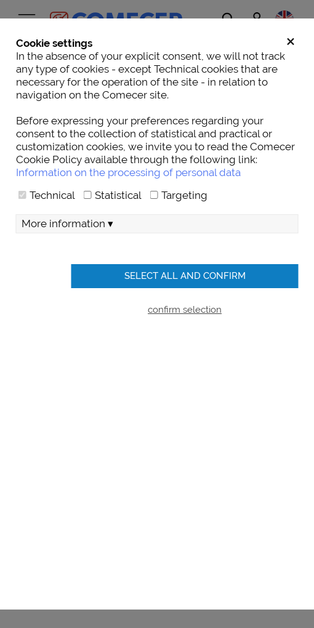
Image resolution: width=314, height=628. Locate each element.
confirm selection (185, 309)
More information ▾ (67, 223)
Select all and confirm (185, 275)
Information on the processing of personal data (128, 172)
